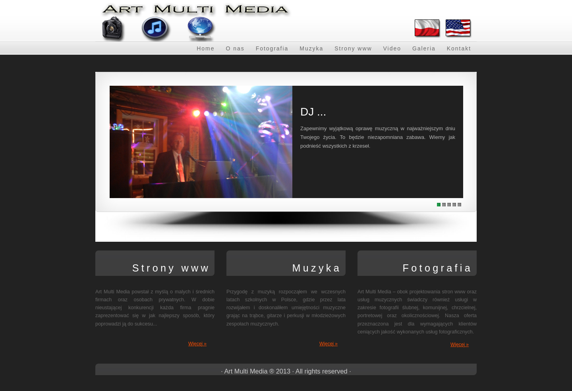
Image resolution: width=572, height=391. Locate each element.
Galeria (424, 48)
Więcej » (197, 344)
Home (205, 48)
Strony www (353, 48)
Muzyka (311, 48)
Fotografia (272, 48)
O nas (235, 48)
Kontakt (459, 48)
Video (392, 48)
